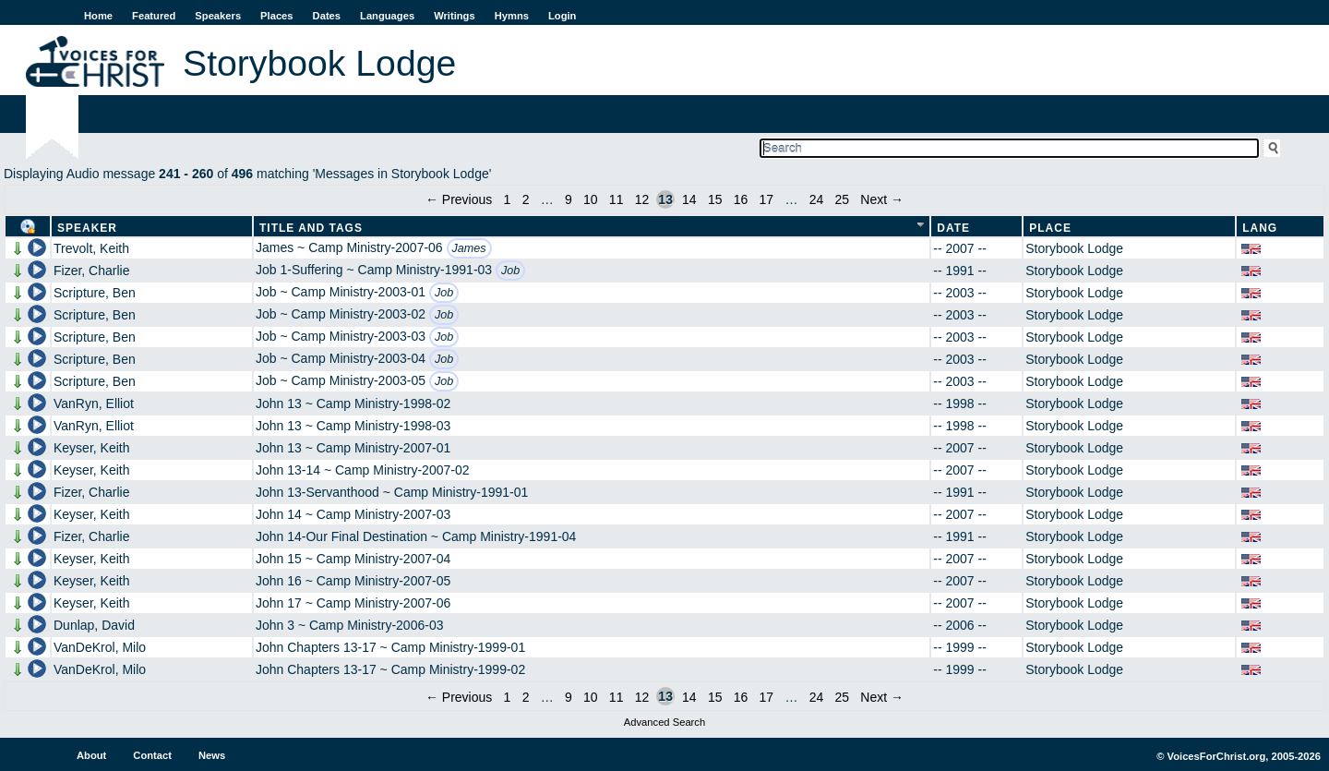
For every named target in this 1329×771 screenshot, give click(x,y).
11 (616, 199)
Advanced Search (664, 722)
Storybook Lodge (1074, 248)
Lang (1259, 228)
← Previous (458, 199)
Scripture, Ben (95, 292)
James (469, 248)
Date (953, 228)
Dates (327, 15)
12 (642, 199)
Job (510, 270)
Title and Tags (311, 228)
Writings (454, 15)
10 (590, 199)
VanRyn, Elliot (94, 403)
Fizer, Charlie (91, 270)
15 (715, 199)
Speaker (87, 228)
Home (98, 15)
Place (1050, 228)
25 (842, 199)
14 (689, 199)
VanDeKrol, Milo (100, 647)
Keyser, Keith (92, 447)
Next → (882, 199)
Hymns (512, 15)
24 (816, 199)
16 (741, 199)
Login (562, 15)
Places (276, 15)
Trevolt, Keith (91, 248)
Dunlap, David (94, 625)
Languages (387, 15)
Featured (153, 15)
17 (767, 199)
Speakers (218, 15)
